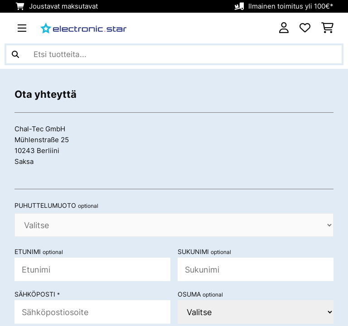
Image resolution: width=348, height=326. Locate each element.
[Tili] (284, 28)
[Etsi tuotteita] (174, 54)
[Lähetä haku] (15, 54)
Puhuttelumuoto (56, 205)
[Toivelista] (305, 28)
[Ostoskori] (327, 28)
